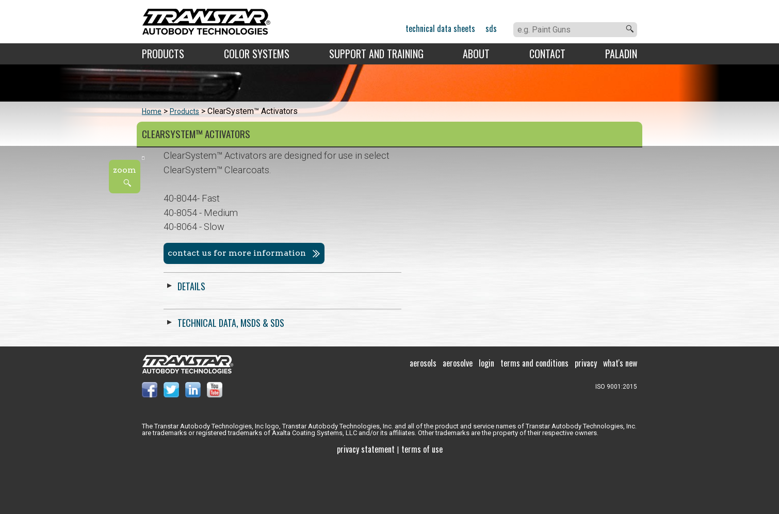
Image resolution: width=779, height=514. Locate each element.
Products (163, 53)
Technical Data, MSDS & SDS (466, 322)
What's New (620, 412)
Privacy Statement (366, 498)
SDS (491, 28)
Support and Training (376, 53)
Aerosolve (458, 412)
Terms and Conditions (534, 412)
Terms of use (422, 498)
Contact (547, 53)
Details (427, 286)
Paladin (621, 53)
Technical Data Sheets (440, 28)
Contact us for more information (472, 253)
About (476, 53)
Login (486, 412)
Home (151, 111)
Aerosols (423, 412)
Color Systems (256, 53)
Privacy (586, 412)
